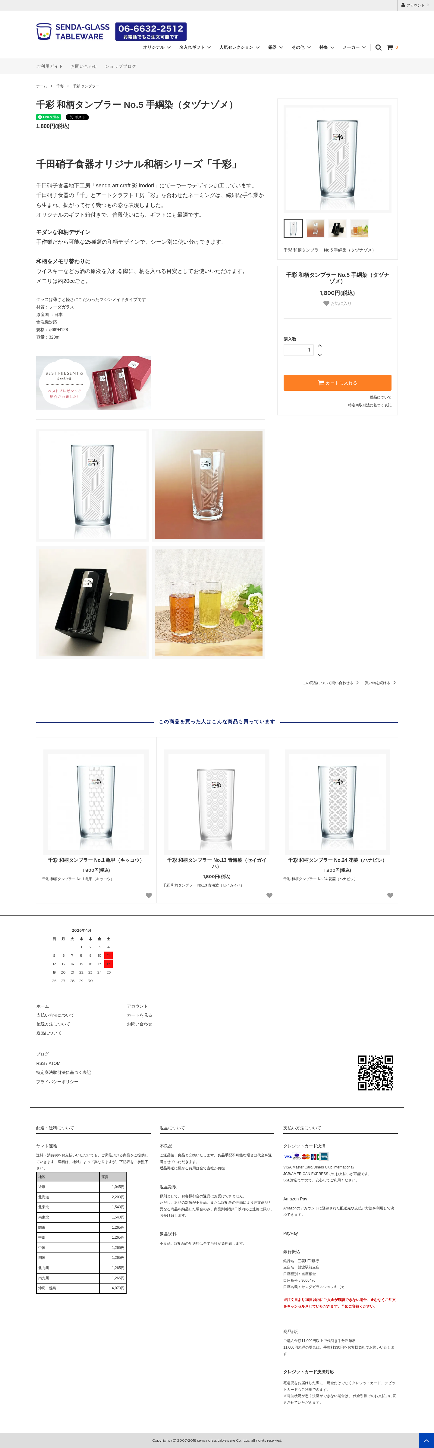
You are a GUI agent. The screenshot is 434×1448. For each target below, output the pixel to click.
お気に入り (337, 303)
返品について (381, 397)
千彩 (60, 86)
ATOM (54, 1062)
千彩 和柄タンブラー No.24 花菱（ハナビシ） (337, 860)
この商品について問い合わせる (332, 683)
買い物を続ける (381, 683)
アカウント (416, 5)
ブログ (42, 1053)
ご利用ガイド (49, 66)
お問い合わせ (84, 66)
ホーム (41, 86)
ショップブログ (121, 66)
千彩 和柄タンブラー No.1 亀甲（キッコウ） (96, 860)
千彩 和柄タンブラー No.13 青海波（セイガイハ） (216, 863)
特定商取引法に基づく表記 (370, 405)
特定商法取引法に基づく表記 (63, 1071)
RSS (40, 1062)
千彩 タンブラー (86, 86)
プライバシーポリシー (57, 1080)
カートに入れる (337, 382)
